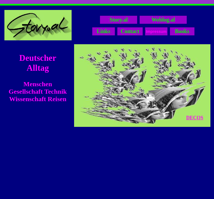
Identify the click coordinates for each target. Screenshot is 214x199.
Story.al (119, 20)
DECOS (194, 118)
